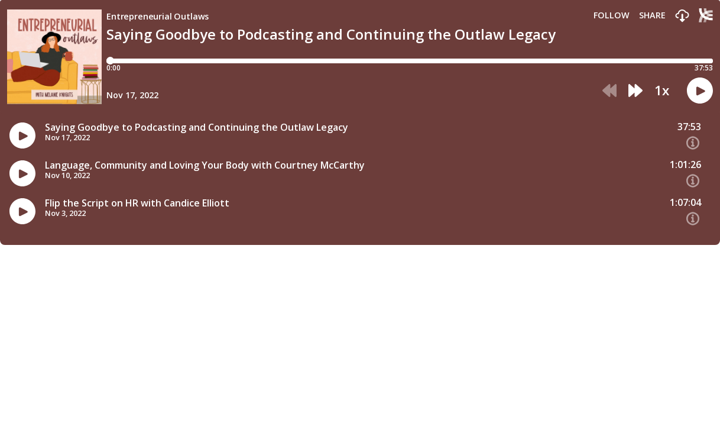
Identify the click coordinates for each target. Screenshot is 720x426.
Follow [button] (611, 15)
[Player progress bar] (409, 61)
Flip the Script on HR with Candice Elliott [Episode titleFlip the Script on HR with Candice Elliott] (137, 203)
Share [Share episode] (652, 15)
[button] (682, 16)
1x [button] (661, 90)
